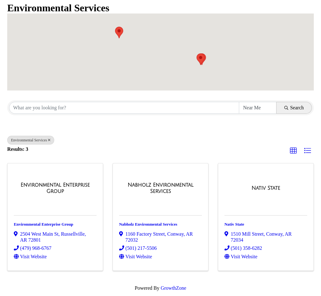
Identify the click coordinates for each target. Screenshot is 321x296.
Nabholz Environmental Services (148, 224)
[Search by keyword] (124, 108)
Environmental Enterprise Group (43, 224)
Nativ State (234, 224)
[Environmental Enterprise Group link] (55, 188)
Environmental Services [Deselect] (30, 140)
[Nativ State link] (265, 188)
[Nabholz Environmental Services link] (160, 188)
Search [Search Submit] (294, 107)
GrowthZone (173, 288)
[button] (119, 32)
